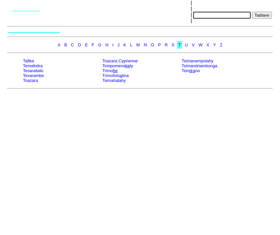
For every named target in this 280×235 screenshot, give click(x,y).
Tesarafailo (33, 70)
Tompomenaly (117, 65)
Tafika (28, 60)
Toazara (30, 80)
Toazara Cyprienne (120, 60)
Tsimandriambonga (200, 65)
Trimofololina (115, 75)
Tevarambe (33, 75)
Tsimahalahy (114, 80)
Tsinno (191, 70)
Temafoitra (33, 65)
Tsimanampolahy (198, 60)
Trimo (109, 70)
